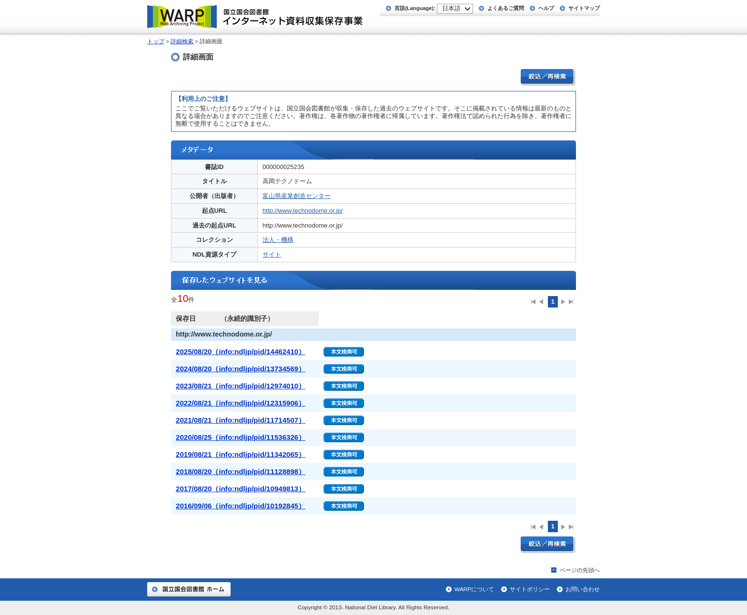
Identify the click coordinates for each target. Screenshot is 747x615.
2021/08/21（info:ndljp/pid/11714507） (240, 420)
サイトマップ (584, 8)
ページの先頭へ (580, 570)
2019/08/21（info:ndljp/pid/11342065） (240, 454)
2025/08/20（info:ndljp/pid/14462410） (240, 351)
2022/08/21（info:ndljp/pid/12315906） (240, 403)
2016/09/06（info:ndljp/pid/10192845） (240, 506)
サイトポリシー (530, 589)
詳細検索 (182, 41)
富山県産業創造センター (296, 195)
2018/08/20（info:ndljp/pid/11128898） (240, 471)
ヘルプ (546, 8)
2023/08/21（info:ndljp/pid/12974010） (240, 386)
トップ (155, 41)
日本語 (451, 8)
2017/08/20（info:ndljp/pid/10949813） (240, 489)
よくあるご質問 (505, 8)
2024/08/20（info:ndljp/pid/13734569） (240, 369)
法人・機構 (277, 239)
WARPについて (474, 589)
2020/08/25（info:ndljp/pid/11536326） (240, 437)
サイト (271, 254)
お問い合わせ (582, 589)
